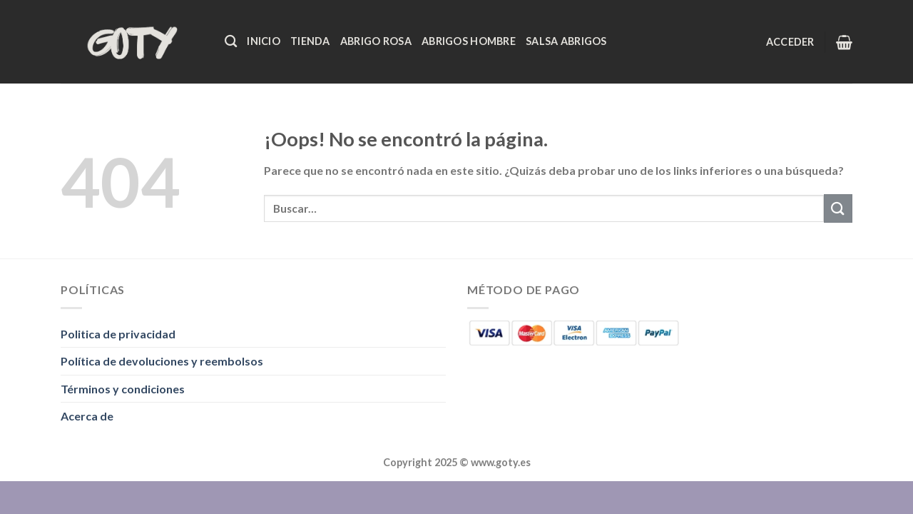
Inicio (263, 41)
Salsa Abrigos (566, 41)
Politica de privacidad (118, 334)
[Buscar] (231, 41)
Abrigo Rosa (376, 41)
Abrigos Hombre (469, 41)
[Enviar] (838, 208)
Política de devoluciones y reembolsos (162, 361)
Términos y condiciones (123, 388)
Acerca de (87, 416)
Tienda (310, 41)
